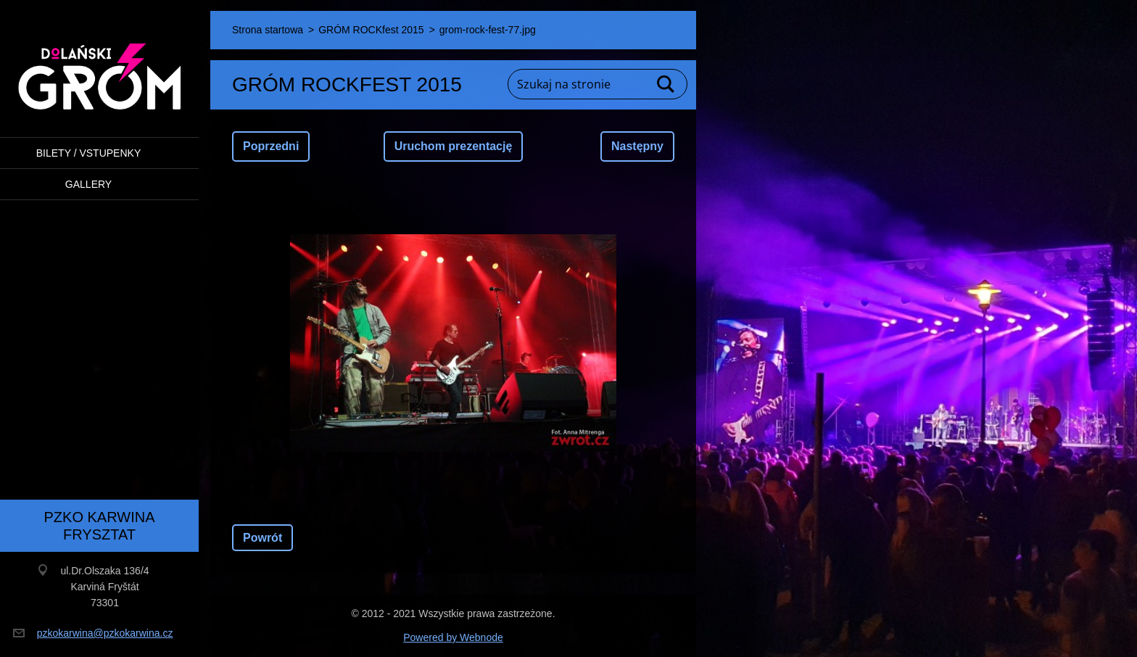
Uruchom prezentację (453, 146)
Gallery (88, 184)
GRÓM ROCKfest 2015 (371, 30)
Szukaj (666, 84)
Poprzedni (271, 146)
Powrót (262, 538)
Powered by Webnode (453, 637)
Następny (637, 146)
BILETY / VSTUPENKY (88, 153)
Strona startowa (267, 30)
